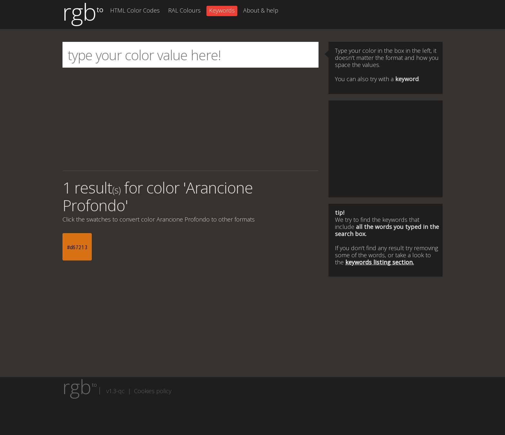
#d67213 (77, 247)
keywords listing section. (379, 262)
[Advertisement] (190, 119)
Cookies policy (152, 391)
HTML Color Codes (135, 10)
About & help (260, 10)
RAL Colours (184, 10)
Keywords (222, 10)
